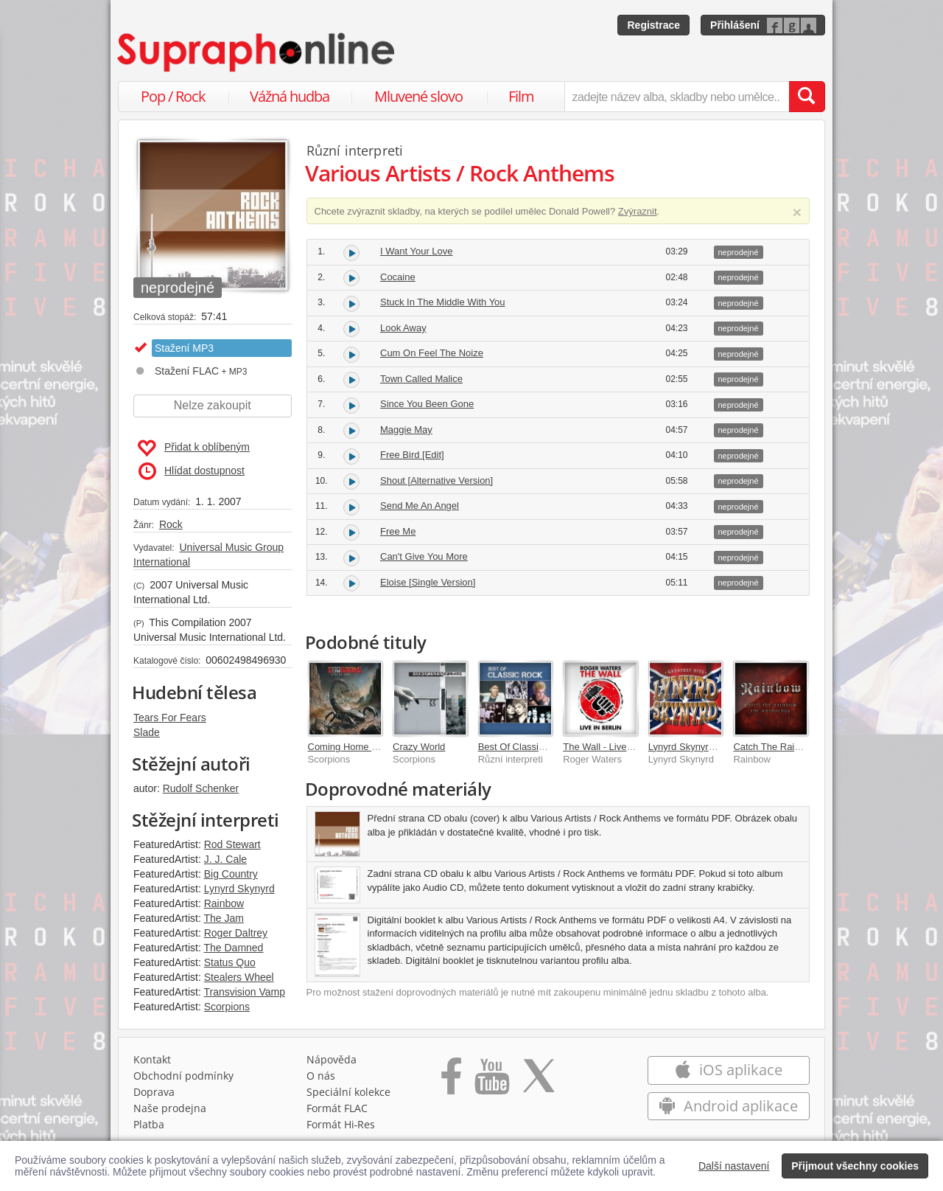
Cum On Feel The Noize (431, 352)
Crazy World (419, 746)
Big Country (231, 874)
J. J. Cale (225, 859)
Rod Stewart (232, 844)
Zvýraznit (637, 211)
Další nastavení (734, 1166)
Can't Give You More (424, 556)
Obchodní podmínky (183, 1076)
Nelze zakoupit (212, 405)
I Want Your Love (416, 251)
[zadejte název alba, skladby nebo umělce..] (676, 96)
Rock (171, 524)
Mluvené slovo (418, 96)
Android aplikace (728, 1106)
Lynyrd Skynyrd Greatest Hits (710, 746)
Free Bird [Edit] (412, 454)
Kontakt (152, 1059)
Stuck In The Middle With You (442, 302)
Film (521, 96)
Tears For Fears (169, 717)
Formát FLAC (337, 1108)
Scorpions (227, 1007)
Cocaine (398, 276)
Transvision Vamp (243, 992)
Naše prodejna (169, 1108)
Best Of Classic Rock (523, 746)
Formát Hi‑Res (341, 1124)
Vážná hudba (289, 96)
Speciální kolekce (348, 1092)
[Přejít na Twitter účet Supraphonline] (538, 1081)
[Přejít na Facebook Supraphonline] (451, 1081)
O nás (320, 1076)
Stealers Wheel (239, 977)
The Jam (223, 918)
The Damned (233, 948)
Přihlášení (735, 25)
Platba (148, 1124)
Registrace (653, 25)
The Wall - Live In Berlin (614, 746)
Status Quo (230, 962)
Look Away (403, 327)
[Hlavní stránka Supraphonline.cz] (257, 52)
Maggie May (406, 429)
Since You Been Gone (427, 403)
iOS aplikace (728, 1070)
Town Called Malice (421, 378)
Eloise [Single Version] (427, 582)
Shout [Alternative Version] (436, 480)
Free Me (398, 531)
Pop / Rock (173, 96)
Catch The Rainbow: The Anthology (808, 746)
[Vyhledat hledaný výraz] (806, 96)
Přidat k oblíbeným (193, 448)
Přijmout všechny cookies (855, 1166)
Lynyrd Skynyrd (239, 889)
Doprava (154, 1092)
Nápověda (331, 1059)
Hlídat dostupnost (192, 471)
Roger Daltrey (235, 933)
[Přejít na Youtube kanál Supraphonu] (491, 1081)
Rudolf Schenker (201, 788)
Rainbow (224, 903)
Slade (146, 732)
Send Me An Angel (419, 505)
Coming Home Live (349, 746)
